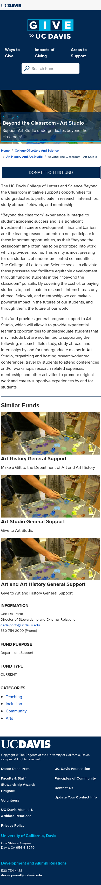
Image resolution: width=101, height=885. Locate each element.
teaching (14, 697)
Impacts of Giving (44, 53)
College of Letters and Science (37, 150)
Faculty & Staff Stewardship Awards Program (18, 784)
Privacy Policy (12, 825)
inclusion (14, 704)
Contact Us (64, 787)
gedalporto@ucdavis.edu (20, 625)
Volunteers (10, 800)
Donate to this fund (51, 172)
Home (5, 150)
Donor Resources (15, 768)
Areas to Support (79, 53)
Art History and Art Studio (24, 156)
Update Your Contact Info (76, 797)
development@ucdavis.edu (21, 875)
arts (9, 718)
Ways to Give (12, 53)
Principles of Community (75, 778)
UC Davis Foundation (72, 768)
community (16, 711)
